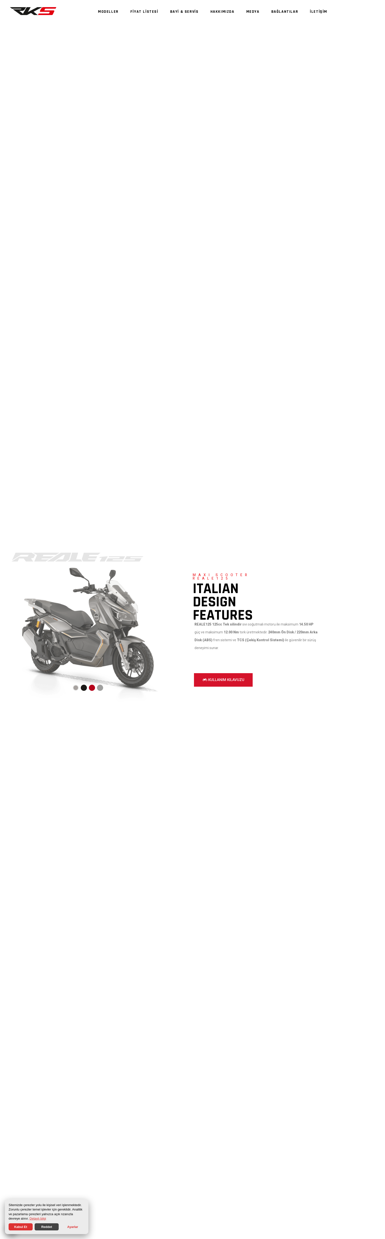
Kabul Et (20, 1227)
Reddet (46, 1227)
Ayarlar (72, 1227)
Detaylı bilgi (37, 1218)
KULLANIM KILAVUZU (223, 680)
